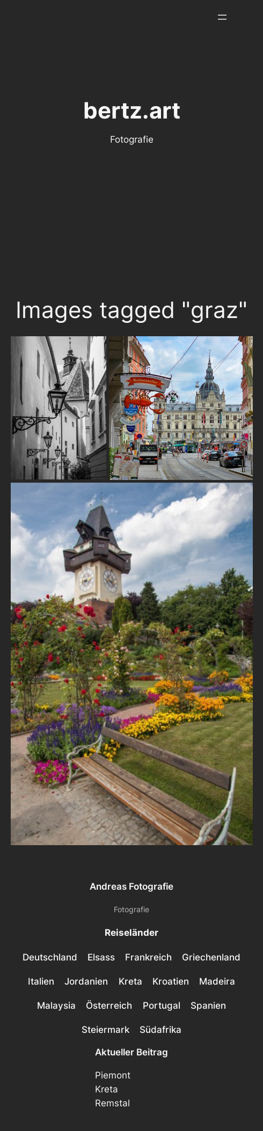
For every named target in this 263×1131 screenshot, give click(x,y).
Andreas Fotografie (131, 886)
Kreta (106, 1089)
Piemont (112, 1075)
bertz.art (131, 110)
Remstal (112, 1103)
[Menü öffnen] (222, 17)
